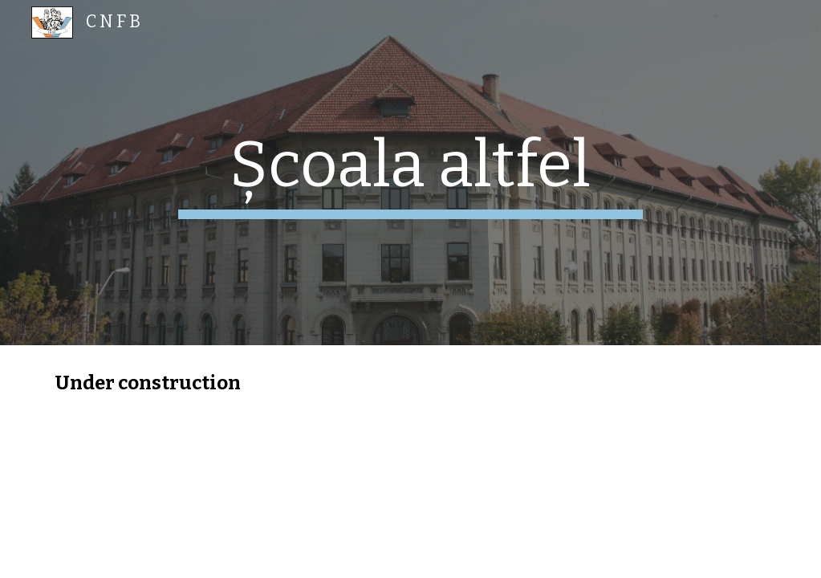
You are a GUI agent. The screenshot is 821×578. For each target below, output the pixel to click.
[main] (410, 173)
